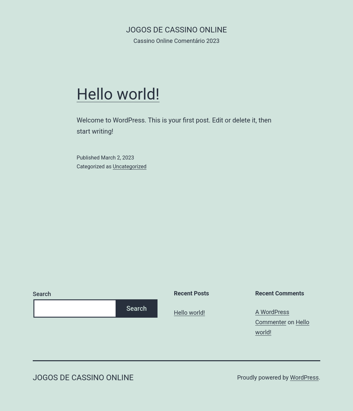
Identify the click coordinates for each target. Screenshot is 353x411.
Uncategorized (129, 166)
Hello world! (118, 94)
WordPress (304, 377)
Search (42, 293)
